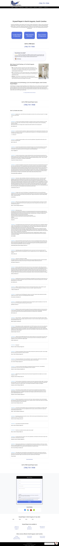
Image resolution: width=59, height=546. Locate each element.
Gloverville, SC (29, 518)
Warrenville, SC (29, 520)
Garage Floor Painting (16, 529)
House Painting (29, 527)
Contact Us (46, 7)
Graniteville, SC (42, 518)
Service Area (21, 7)
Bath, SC (29, 517)
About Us (35, 7)
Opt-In (20, 488)
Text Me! (20, 485)
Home (12, 7)
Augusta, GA (17, 517)
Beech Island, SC (42, 517)
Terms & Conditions (32, 541)
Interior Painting (42, 527)
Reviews (26, 7)
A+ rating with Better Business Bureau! (30, 83)
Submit (29, 493)
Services (16, 7)
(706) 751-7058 (44, 3)
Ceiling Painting (42, 528)
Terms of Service (35, 544)
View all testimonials (29, 450)
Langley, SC (16, 520)
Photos (31, 7)
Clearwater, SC (16, 518)
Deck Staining (29, 528)
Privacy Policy (26, 541)
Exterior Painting (16, 528)
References (40, 7)
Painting (16, 527)
